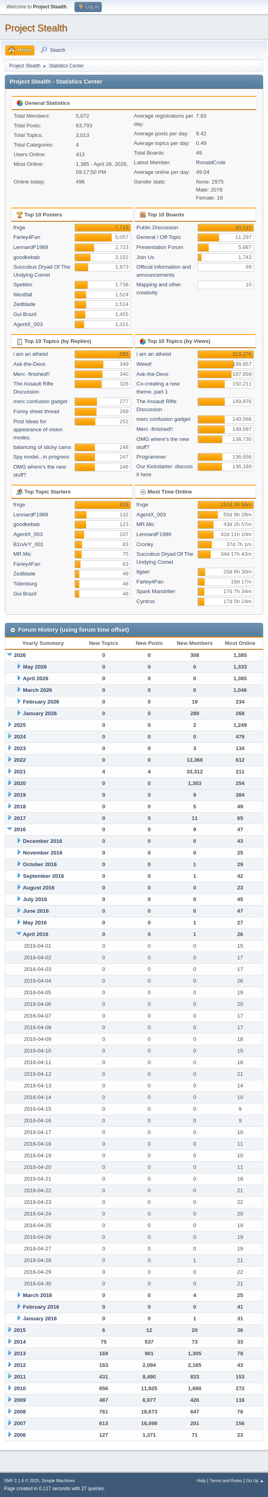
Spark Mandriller (156, 591)
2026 (20, 655)
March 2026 (37, 690)
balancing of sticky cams (42, 447)
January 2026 (39, 713)
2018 (20, 807)
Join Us (145, 257)
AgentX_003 (27, 324)
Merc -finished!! (31, 374)
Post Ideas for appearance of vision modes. (37, 429)
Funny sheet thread (36, 411)
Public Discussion (157, 227)
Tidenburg (25, 584)
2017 (20, 818)
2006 (20, 1435)
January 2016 (39, 1318)
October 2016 (39, 864)
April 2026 (35, 678)
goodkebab (26, 257)
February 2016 (41, 1307)
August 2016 (38, 888)
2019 (20, 795)
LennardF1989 (30, 247)
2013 (20, 1353)
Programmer (151, 457)
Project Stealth (36, 27)
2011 (20, 1377)
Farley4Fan (26, 237)
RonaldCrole (211, 162)
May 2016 (34, 923)
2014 (20, 1342)
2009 (20, 1400)
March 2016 (37, 1295)
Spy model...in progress (41, 457)
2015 (20, 1330)
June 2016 (35, 911)
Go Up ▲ (255, 1480)
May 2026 (34, 667)
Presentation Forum (160, 247)
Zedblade (24, 304)
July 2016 (35, 899)
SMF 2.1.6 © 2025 (21, 1480)
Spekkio (22, 284)
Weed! (144, 364)
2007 (20, 1423)
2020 (20, 783)
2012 (20, 1365)
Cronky (145, 544)
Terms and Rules (226, 1480)
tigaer (143, 572)
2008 (20, 1412)
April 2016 (35, 934)
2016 (20, 829)
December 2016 (42, 841)
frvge (19, 227)
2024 (20, 737)
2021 (20, 772)
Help (201, 1480)
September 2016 (43, 876)
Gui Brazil (24, 314)
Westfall (22, 295)
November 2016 (42, 853)
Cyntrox (146, 601)
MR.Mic (22, 554)
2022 (20, 760)
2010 (20, 1388)
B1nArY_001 (28, 544)
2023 (20, 748)
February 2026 (41, 702)
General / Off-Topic (159, 237)
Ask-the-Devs (29, 364)
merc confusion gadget (40, 401)
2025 (20, 725)
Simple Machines (58, 1480)
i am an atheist (30, 354)
